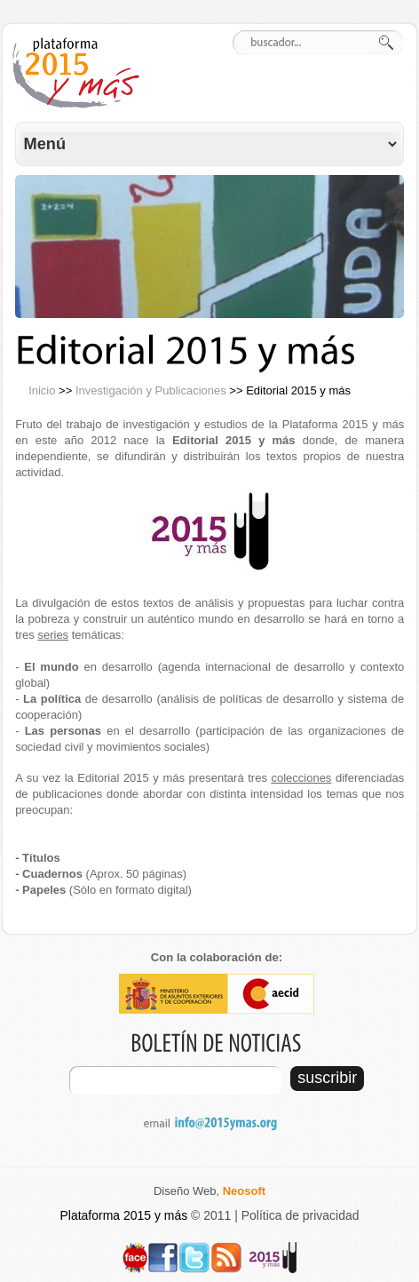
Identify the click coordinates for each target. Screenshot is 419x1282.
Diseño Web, (209, 1191)
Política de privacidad (300, 1215)
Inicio (41, 390)
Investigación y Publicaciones (150, 390)
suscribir (327, 1078)
